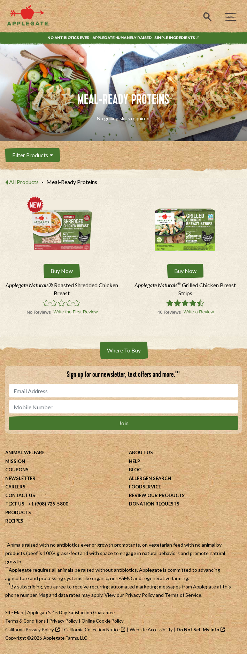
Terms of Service (183, 595)
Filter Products (32, 155)
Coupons (17, 469)
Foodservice (145, 486)
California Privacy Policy (29, 629)
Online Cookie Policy (103, 621)
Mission (15, 461)
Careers (15, 486)
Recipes (14, 521)
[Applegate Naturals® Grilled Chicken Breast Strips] (185, 289)
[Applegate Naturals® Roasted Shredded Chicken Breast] (61, 289)
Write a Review (199, 311)
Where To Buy (124, 350)
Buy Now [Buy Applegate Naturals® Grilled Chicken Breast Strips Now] (185, 270)
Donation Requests (154, 504)
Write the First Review (75, 311)
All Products (24, 181)
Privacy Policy (140, 595)
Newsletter (20, 478)
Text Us (14, 504)
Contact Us (20, 495)
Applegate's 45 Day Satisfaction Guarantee (71, 612)
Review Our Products (157, 495)
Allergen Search (150, 478)
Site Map (14, 612)
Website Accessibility (151, 629)
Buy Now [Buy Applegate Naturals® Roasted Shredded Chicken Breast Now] (62, 270)
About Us (141, 452)
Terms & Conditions (25, 621)
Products (18, 512)
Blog (135, 469)
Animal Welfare (25, 452)
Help (134, 461)
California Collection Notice (91, 629)
